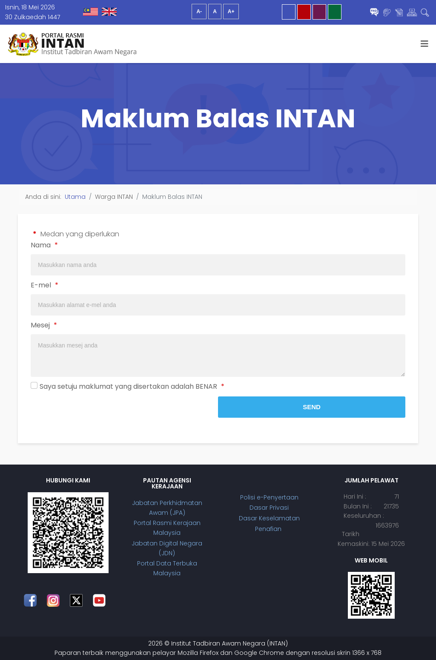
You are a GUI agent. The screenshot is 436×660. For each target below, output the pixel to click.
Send (312, 406)
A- (199, 11)
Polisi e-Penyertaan (269, 497)
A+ (231, 11)
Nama (44, 245)
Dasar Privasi (269, 507)
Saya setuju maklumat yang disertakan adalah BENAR (132, 386)
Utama (75, 196)
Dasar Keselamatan (269, 518)
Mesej (44, 325)
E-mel (44, 285)
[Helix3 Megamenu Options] (424, 44)
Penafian (269, 529)
